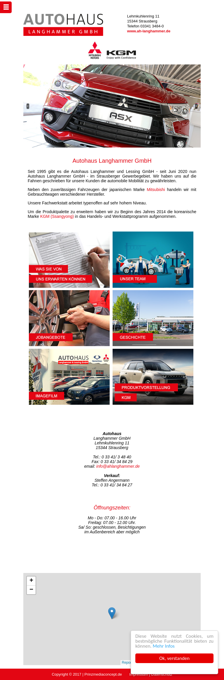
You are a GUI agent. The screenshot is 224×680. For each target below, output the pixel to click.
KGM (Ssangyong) (57, 216)
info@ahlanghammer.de (118, 466)
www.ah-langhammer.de (148, 31)
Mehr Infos (164, 646)
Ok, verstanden (175, 658)
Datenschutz (161, 674)
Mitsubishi (156, 189)
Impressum (138, 674)
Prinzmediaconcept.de (103, 674)
